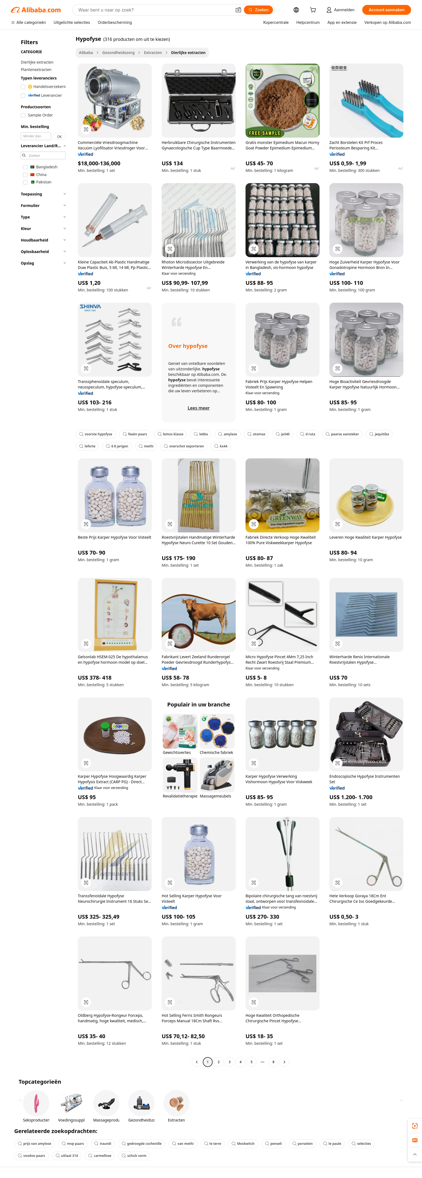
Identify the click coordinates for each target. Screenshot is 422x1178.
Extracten (153, 52)
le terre (212, 1143)
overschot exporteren (184, 446)
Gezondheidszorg (118, 52)
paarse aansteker (342, 434)
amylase (227, 434)
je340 (283, 434)
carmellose (99, 1155)
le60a (201, 434)
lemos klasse (171, 434)
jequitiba (379, 434)
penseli (273, 1143)
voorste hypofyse (95, 434)
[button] (238, 9)
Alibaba (86, 52)
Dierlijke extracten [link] (188, 52)
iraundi (102, 1143)
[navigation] (41, 551)
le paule (332, 1143)
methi (146, 446)
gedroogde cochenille (142, 1143)
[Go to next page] (284, 1062)
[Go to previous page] (197, 1062)
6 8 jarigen (117, 446)
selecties (361, 1143)
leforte (87, 446)
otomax (256, 434)
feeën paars (135, 434)
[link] (415, 1126)
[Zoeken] (258, 9)
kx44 (220, 446)
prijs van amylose (34, 1143)
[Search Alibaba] (154, 10)
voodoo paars (31, 1155)
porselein (302, 1143)
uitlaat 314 (67, 1155)
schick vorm (134, 1155)
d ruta (307, 434)
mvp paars (73, 1143)
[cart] (314, 10)
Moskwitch (243, 1143)
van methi (183, 1143)
